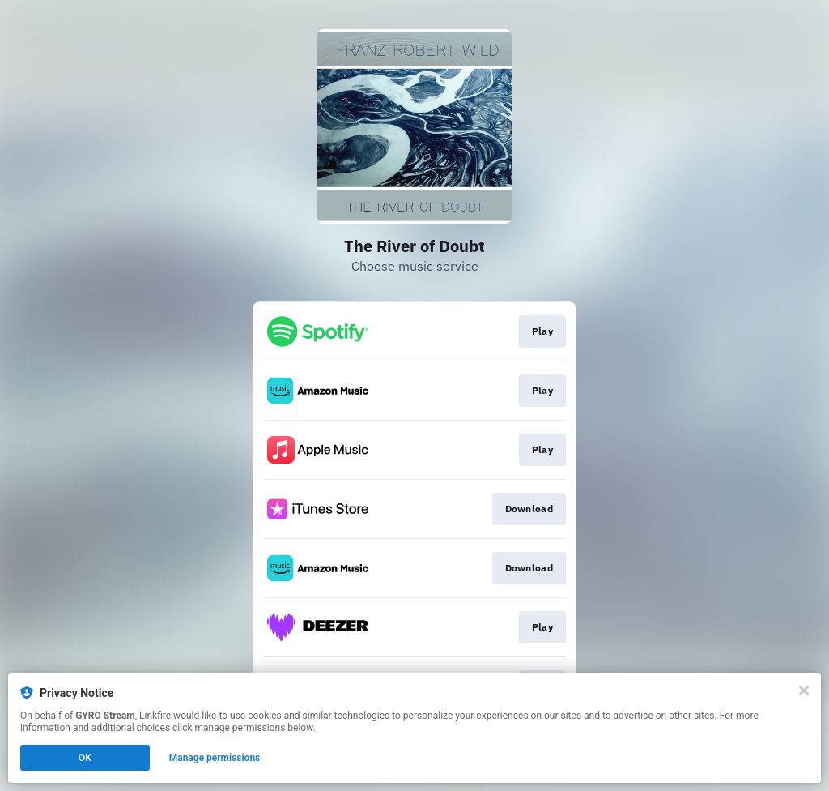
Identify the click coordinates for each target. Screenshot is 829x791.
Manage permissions (215, 757)
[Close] (804, 690)
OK (85, 757)
